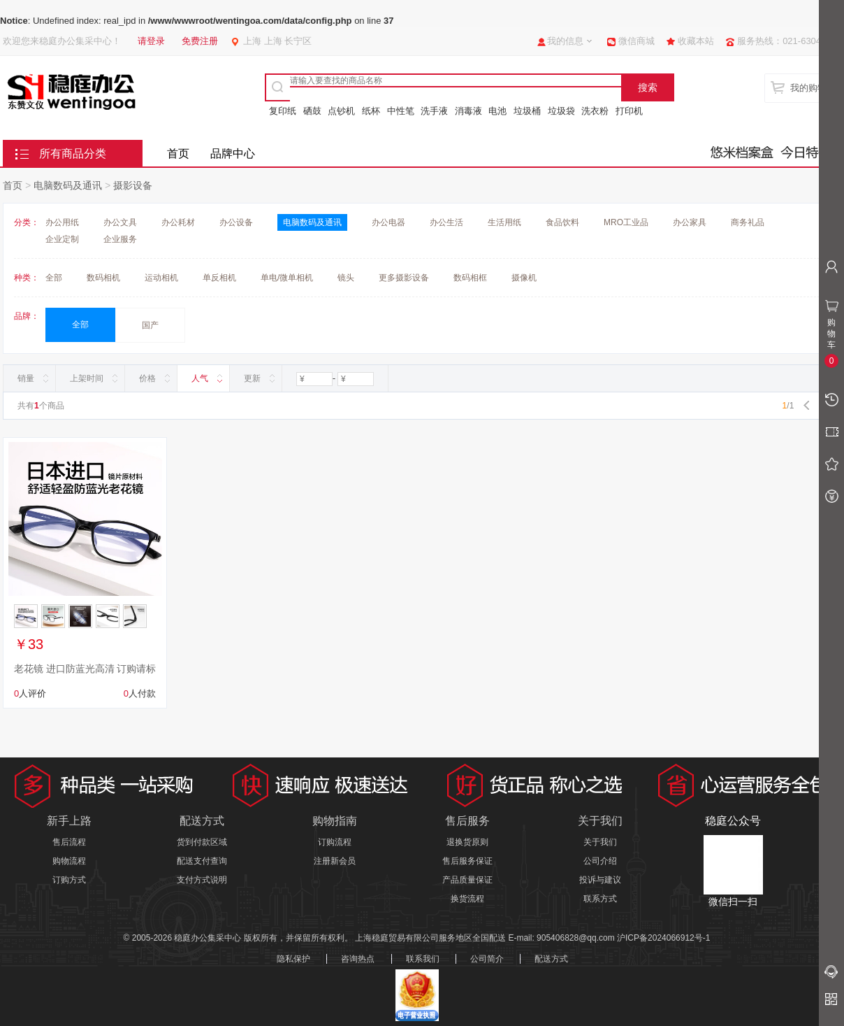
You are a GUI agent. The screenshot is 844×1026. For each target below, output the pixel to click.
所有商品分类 (72, 153)
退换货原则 (467, 842)
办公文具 (120, 222)
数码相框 (470, 278)
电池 (497, 111)
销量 (25, 378)
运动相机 (161, 278)
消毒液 (468, 111)
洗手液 (434, 111)
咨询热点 (357, 959)
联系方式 (600, 899)
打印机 (629, 111)
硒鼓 (312, 111)
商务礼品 (747, 222)
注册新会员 (335, 861)
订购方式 (69, 880)
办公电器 (388, 222)
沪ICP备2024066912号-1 (663, 938)
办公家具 (689, 222)
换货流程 (467, 899)
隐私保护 (293, 959)
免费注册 (200, 41)
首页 (178, 153)
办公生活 (446, 222)
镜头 (345, 278)
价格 (147, 378)
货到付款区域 (202, 842)
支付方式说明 (202, 880)
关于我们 (600, 842)
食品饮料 (562, 222)
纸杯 (371, 111)
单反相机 (219, 278)
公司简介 (487, 959)
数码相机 (103, 278)
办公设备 (236, 222)
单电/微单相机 (287, 278)
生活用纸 (504, 222)
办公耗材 (178, 222)
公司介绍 (600, 861)
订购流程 (334, 842)
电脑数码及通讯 (68, 185)
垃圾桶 (527, 111)
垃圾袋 (561, 111)
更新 (252, 378)
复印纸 (282, 111)
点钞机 (341, 111)
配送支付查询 (202, 861)
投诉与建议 (600, 880)
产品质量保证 (467, 880)
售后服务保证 (467, 861)
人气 (199, 378)
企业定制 (62, 239)
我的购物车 (813, 88)
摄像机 (524, 278)
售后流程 (69, 842)
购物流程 (69, 861)
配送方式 (551, 959)
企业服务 (120, 239)
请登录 (151, 41)
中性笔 (400, 111)
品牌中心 (232, 153)
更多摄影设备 (404, 278)
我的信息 (565, 41)
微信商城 (636, 41)
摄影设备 (132, 185)
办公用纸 (62, 222)
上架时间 (86, 378)
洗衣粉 (595, 111)
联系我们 (422, 959)
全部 (53, 278)
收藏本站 (696, 41)
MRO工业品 (626, 222)
